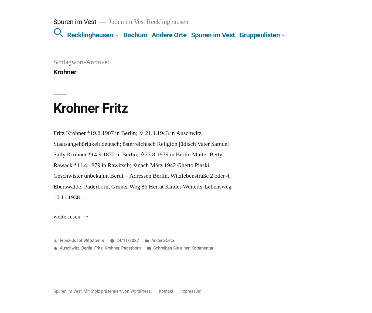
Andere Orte (169, 35)
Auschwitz (70, 248)
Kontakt (166, 291)
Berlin (86, 248)
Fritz (98, 248)
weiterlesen (66, 216)
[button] (58, 35)
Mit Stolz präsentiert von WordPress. (118, 291)
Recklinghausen (90, 35)
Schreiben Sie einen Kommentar (183, 248)
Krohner (112, 248)
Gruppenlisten (259, 35)
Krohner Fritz (90, 108)
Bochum (135, 35)
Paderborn (131, 248)
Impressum (191, 291)
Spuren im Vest (74, 22)
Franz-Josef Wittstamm (82, 240)
